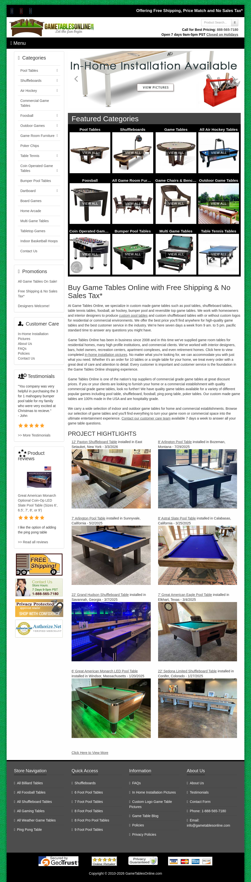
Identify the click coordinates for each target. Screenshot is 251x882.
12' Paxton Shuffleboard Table (94, 442)
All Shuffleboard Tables (34, 802)
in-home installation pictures (106, 355)
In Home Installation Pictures (154, 792)
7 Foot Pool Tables (89, 802)
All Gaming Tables (31, 811)
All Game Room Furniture (135, 180)
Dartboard (39, 190)
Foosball (90, 180)
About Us (25, 344)
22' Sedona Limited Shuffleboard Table (187, 671)
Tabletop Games (32, 231)
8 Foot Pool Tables (89, 811)
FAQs (22, 348)
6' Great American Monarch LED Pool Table (105, 671)
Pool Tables (90, 129)
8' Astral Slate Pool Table (177, 518)
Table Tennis (39, 155)
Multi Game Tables (175, 231)
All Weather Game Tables (36, 820)
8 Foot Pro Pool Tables (92, 820)
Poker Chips (29, 146)
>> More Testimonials (34, 435)
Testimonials (199, 792)
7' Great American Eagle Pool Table (185, 595)
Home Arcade (30, 211)
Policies (24, 353)
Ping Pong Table (29, 830)
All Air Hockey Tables (219, 129)
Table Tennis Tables (218, 231)
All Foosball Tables (31, 792)
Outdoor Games (39, 125)
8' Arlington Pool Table (175, 442)
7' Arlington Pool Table (88, 518)
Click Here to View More (90, 753)
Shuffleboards (132, 129)
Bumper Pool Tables (133, 231)
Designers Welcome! (34, 306)
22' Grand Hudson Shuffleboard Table (100, 595)
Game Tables (176, 129)
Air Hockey (39, 90)
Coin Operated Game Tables (94, 231)
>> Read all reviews (33, 542)
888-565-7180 (227, 30)
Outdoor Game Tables (218, 180)
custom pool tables (133, 315)
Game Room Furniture (39, 135)
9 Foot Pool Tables (89, 830)
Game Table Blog (145, 816)
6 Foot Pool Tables (89, 792)
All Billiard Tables (30, 783)
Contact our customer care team (146, 418)
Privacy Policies (144, 834)
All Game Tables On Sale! (37, 281)
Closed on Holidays (222, 34)
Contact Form (200, 802)
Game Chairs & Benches (177, 180)
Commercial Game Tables (34, 103)
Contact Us (28, 251)
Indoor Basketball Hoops (39, 241)
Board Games (30, 201)
